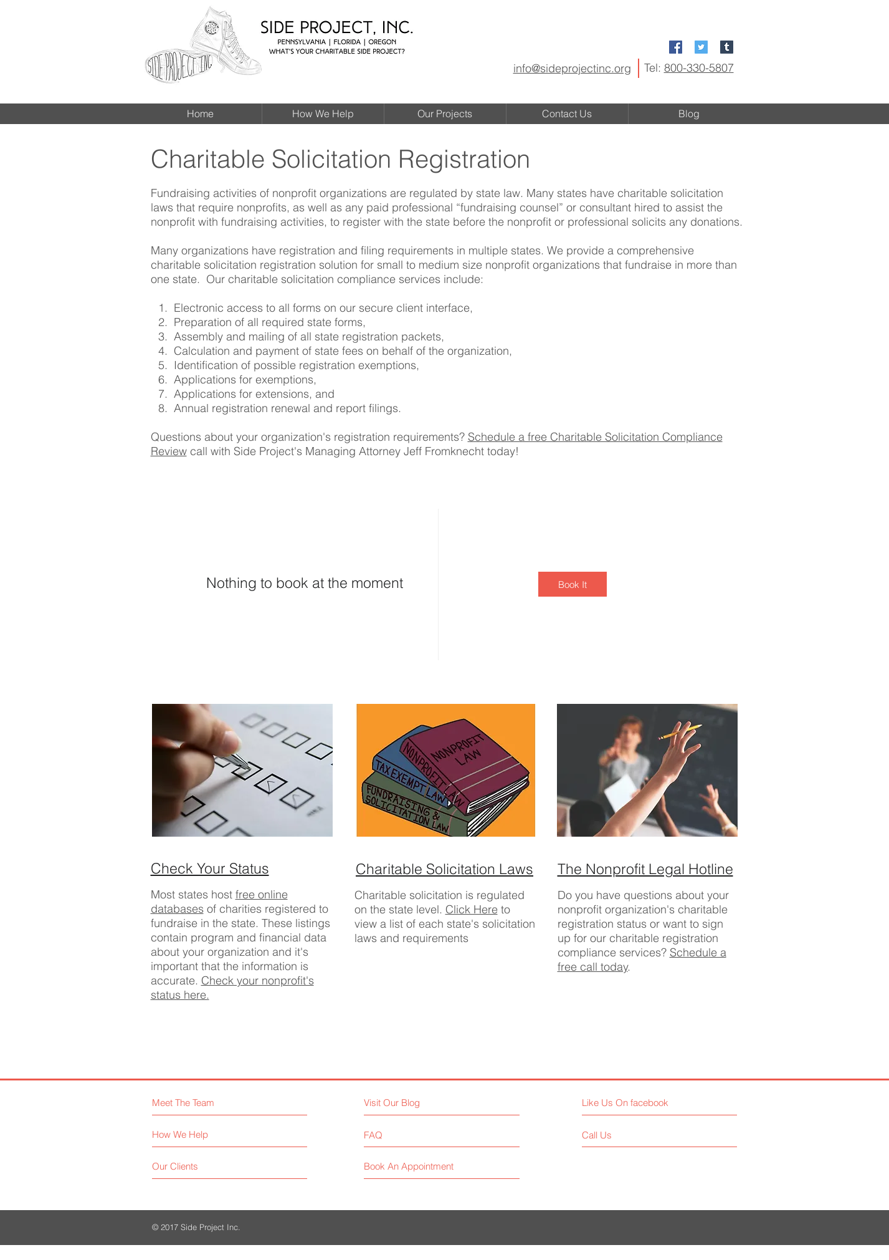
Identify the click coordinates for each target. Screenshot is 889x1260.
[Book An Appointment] (411, 1166)
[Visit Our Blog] (418, 1102)
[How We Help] (199, 1134)
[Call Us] (633, 1135)
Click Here (471, 909)
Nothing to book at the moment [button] (304, 583)
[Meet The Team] (206, 1102)
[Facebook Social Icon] (675, 47)
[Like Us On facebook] (637, 1102)
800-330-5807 (699, 67)
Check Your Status (210, 868)
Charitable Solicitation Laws (444, 869)
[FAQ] (399, 1135)
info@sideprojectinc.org (572, 68)
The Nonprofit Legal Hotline (645, 869)
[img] (572, 584)
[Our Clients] (199, 1166)
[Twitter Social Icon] (701, 47)
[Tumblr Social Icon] (726, 47)
